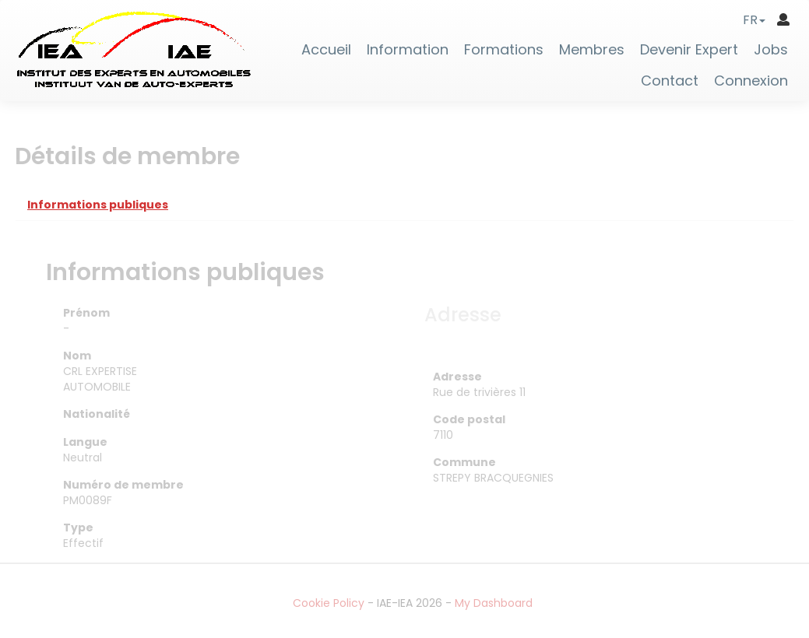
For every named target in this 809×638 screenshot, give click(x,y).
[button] (754, 20)
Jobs (771, 50)
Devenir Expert (689, 50)
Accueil (326, 50)
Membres (591, 50)
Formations (503, 50)
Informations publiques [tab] (97, 204)
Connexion (751, 81)
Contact (669, 81)
